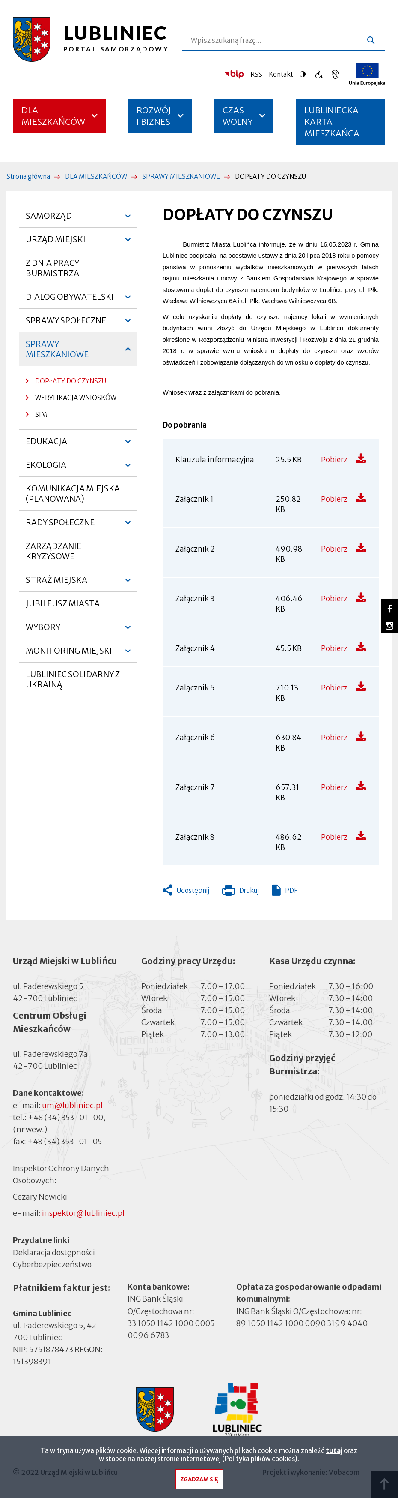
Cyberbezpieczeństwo (52, 1263)
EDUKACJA (46, 444)
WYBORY (43, 630)
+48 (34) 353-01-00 (65, 1117)
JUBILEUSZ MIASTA (63, 603)
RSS (256, 74)
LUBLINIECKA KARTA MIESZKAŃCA (331, 125)
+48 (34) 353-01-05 (64, 1141)
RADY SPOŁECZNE (60, 525)
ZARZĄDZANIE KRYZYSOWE (53, 551)
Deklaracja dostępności (54, 1252)
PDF (291, 890)
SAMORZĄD (49, 219)
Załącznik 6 (195, 737)
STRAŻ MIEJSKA (56, 583)
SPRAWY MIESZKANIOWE (181, 176)
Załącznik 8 (194, 837)
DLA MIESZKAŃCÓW (53, 116)
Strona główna (28, 176)
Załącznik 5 (194, 688)
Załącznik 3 (194, 598)
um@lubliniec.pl (72, 1105)
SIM (41, 414)
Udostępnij (193, 890)
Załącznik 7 (195, 787)
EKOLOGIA (46, 468)
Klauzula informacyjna (214, 459)
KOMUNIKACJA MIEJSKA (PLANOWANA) (73, 493)
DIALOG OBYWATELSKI (70, 300)
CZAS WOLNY (238, 116)
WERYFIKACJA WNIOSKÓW (75, 398)
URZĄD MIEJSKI (56, 242)
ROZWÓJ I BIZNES (154, 116)
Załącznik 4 (195, 648)
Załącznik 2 (195, 549)
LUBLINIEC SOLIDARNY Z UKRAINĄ (73, 679)
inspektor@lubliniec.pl (83, 1213)
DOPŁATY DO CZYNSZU (70, 381)
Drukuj (240, 892)
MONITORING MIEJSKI (69, 654)
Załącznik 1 (194, 499)
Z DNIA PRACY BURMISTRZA (52, 268)
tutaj (334, 1451)
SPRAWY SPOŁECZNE (66, 323)
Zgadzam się (199, 1480)
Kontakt (281, 74)
